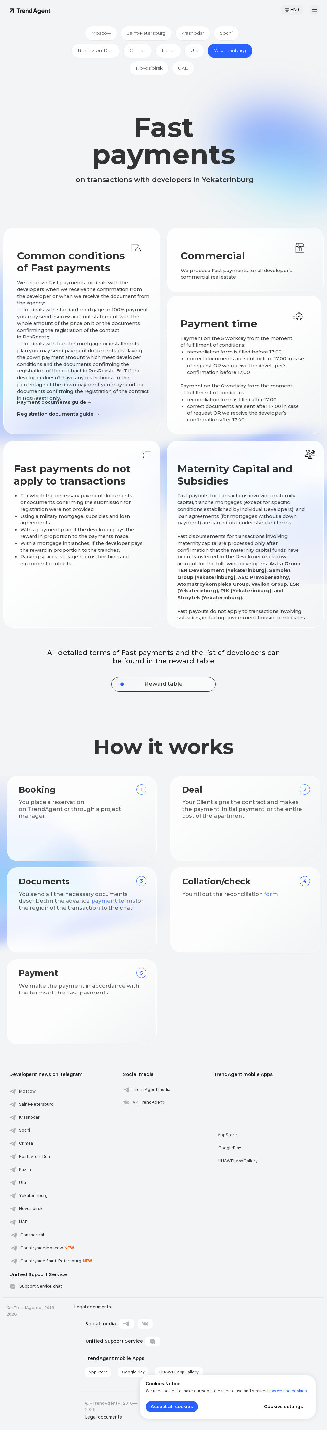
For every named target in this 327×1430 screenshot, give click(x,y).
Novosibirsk (149, 68)
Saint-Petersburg (146, 33)
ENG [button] (295, 9)
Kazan (168, 51)
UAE (183, 68)
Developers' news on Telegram (46, 1074)
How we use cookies (287, 1391)
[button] (314, 10)
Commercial (32, 1234)
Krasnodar (193, 33)
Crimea (137, 51)
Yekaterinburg (230, 51)
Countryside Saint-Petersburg (56, 1260)
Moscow (101, 33)
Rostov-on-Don (96, 51)
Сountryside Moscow (47, 1247)
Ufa (195, 51)
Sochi (226, 33)
